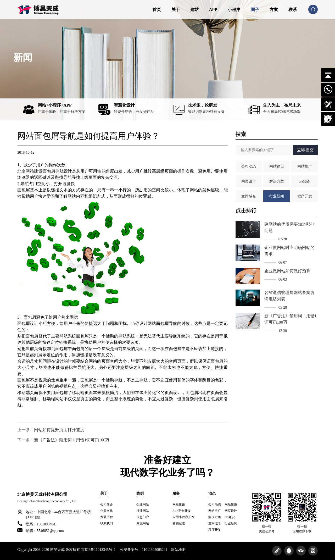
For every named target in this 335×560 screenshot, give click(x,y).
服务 (176, 493)
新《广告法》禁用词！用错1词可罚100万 (71, 440)
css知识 (304, 181)
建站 (194, 9)
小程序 (234, 9)
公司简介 (106, 504)
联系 (292, 9)
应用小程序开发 (183, 517)
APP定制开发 (181, 511)
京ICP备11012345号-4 (98, 550)
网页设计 (248, 181)
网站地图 (178, 550)
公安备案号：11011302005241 (143, 550)
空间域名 (248, 196)
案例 (140, 493)
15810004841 (47, 524)
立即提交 (305, 150)
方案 (274, 9)
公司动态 (248, 166)
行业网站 (142, 511)
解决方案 (276, 181)
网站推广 (304, 166)
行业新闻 (276, 196)
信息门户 (142, 517)
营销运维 (178, 523)
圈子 (255, 9)
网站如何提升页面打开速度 (59, 430)
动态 (212, 493)
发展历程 (106, 517)
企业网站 (142, 504)
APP (213, 9)
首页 (157, 9)
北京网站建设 (29, 171)
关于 (175, 9)
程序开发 (304, 196)
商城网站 (142, 523)
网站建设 (276, 166)
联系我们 (106, 523)
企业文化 (106, 511)
